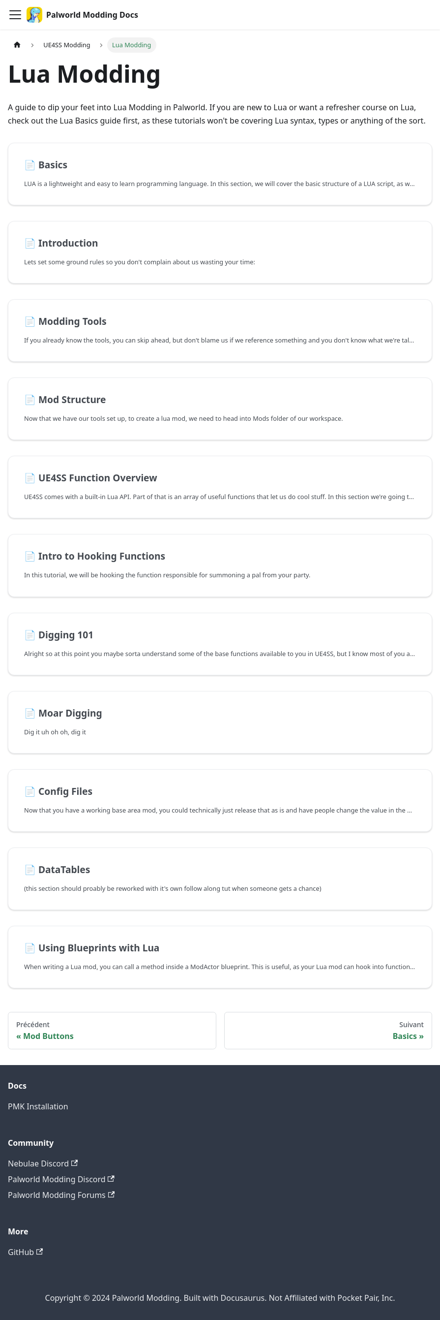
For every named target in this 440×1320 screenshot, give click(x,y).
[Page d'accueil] (17, 45)
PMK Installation (38, 1106)
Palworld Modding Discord (61, 1179)
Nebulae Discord (43, 1163)
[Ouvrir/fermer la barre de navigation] (15, 14)
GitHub (25, 1252)
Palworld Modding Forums (61, 1195)
